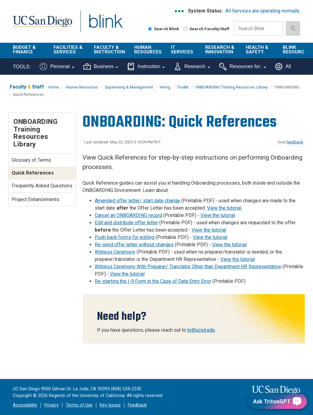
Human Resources (148, 50)
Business (100, 66)
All (283, 66)
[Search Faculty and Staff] (185, 29)
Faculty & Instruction (109, 50)
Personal (57, 66)
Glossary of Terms (31, 160)
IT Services (182, 50)
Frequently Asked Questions (42, 186)
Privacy (51, 405)
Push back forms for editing (124, 237)
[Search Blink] (150, 29)
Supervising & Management (129, 87)
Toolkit (183, 87)
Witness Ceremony (115, 252)
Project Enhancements (35, 199)
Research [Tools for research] (192, 66)
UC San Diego (40, 25)
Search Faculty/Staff (206, 28)
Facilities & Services (68, 50)
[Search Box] (258, 28)
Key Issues (110, 405)
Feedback (137, 405)
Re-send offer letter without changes (134, 244)
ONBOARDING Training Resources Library (231, 87)
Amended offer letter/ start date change (137, 201)
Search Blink (163, 28)
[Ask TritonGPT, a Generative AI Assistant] (277, 401)
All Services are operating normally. (262, 11)
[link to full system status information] (179, 11)
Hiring (165, 87)
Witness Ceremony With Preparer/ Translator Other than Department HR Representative (188, 266)
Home (53, 87)
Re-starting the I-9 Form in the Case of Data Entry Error (153, 281)
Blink (100, 25)
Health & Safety (257, 50)
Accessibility (25, 405)
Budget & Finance (24, 50)
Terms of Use (79, 405)
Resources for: (242, 66)
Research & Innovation (219, 50)
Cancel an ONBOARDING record (128, 215)
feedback (294, 142)
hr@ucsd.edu (201, 330)
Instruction (146, 66)
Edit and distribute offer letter (126, 223)
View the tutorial (224, 208)
